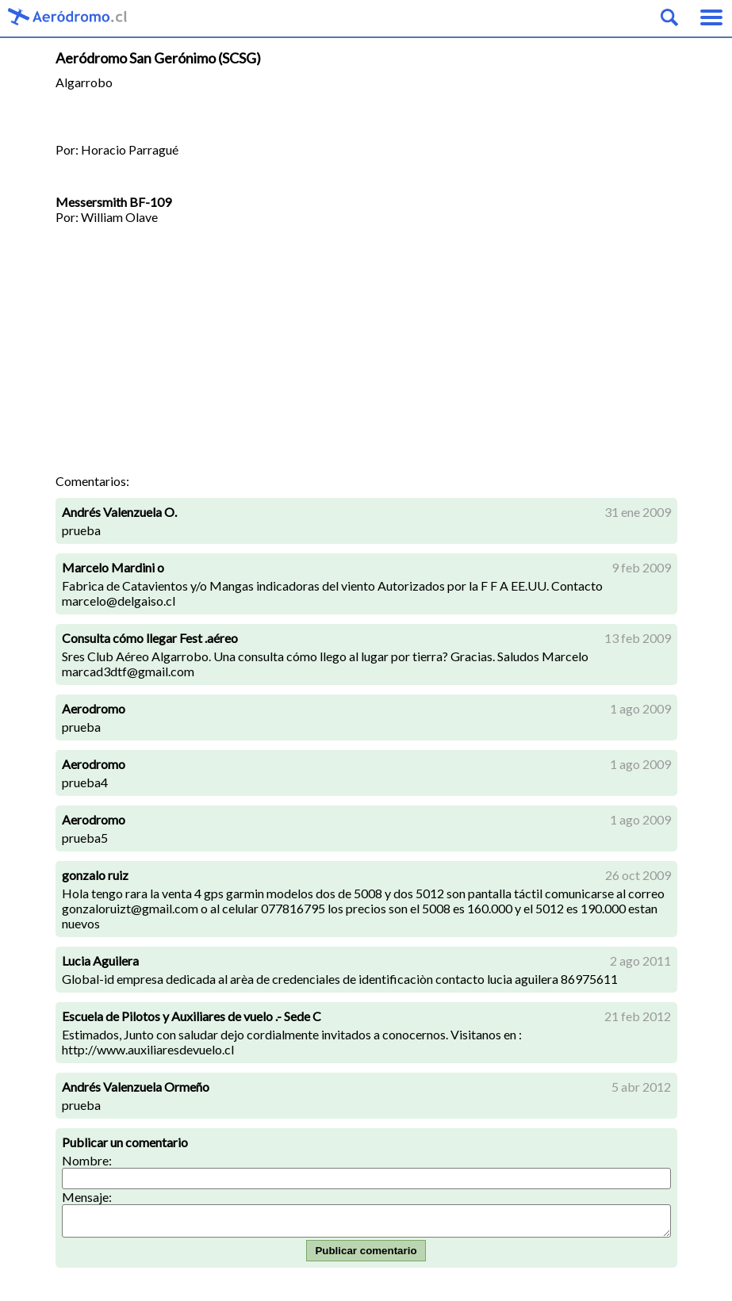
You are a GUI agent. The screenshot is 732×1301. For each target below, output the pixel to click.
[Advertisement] (366, 354)
